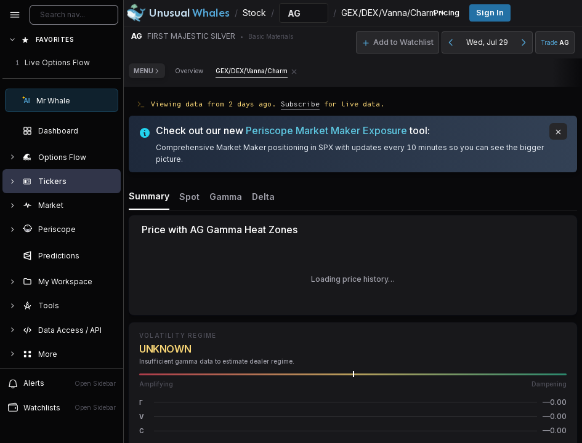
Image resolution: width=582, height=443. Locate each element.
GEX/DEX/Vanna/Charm (252, 70)
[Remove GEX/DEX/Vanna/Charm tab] (294, 71)
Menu (147, 70)
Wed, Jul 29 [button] (487, 42)
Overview (189, 70)
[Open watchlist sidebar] (61, 407)
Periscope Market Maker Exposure (326, 130)
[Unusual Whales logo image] (178, 13)
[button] (353, 402)
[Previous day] (451, 42)
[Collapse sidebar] (15, 15)
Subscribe (300, 103)
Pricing (446, 12)
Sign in (490, 12)
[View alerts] (61, 383)
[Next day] (523, 42)
